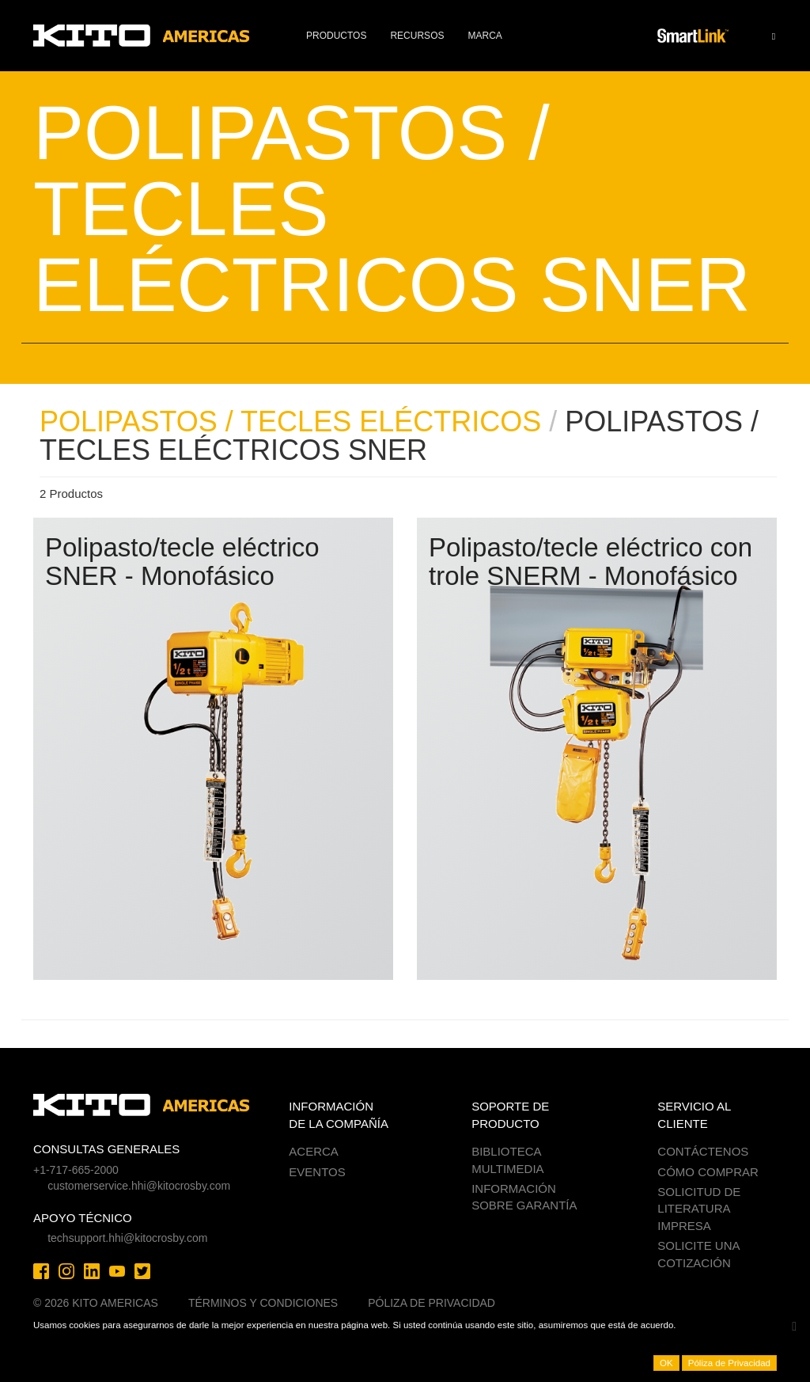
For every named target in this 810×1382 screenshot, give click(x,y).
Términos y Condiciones (263, 1303)
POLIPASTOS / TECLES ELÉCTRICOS (290, 421)
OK (666, 1363)
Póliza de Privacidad (431, 1303)
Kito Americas (142, 35)
